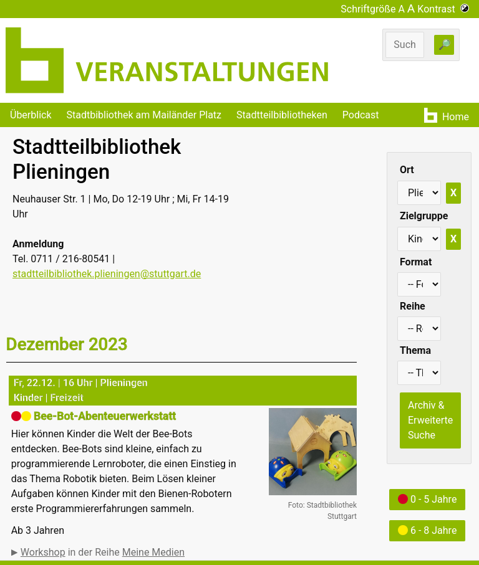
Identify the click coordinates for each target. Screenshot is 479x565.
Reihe (412, 306)
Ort (407, 170)
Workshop (43, 552)
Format (416, 262)
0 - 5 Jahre (427, 499)
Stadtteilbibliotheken (281, 115)
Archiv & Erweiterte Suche (430, 420)
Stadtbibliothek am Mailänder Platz (144, 115)
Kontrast (443, 9)
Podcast (360, 115)
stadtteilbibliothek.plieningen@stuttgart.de (106, 274)
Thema (415, 350)
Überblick (31, 115)
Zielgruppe (424, 216)
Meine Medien (153, 552)
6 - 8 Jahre (427, 530)
